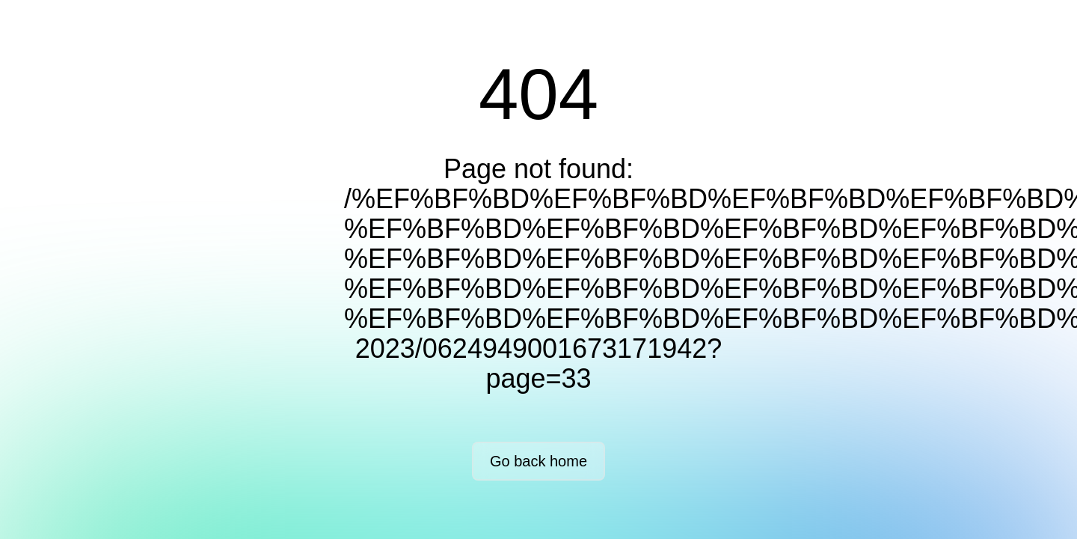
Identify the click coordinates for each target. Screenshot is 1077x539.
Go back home (538, 461)
